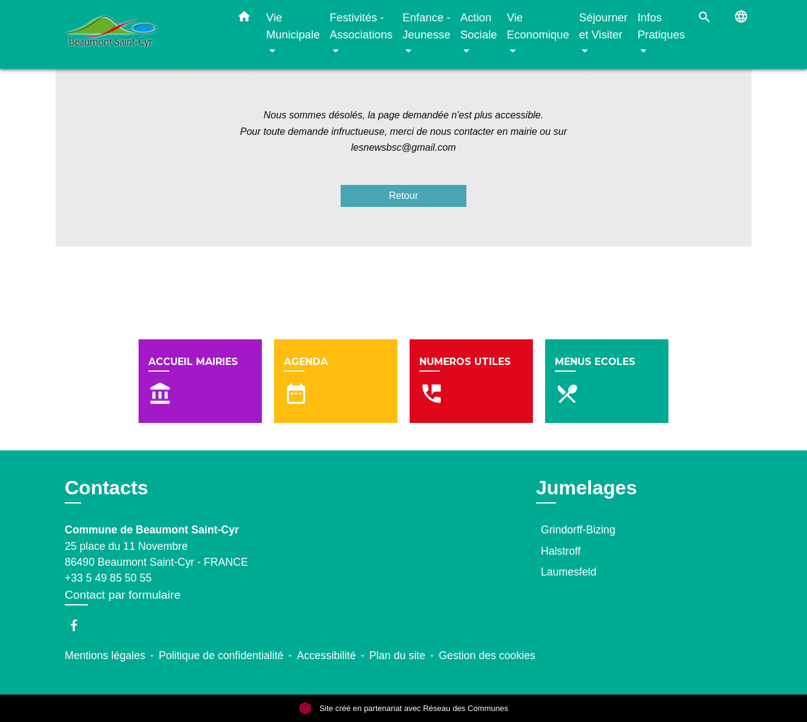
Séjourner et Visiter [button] (603, 26)
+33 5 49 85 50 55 (108, 578)
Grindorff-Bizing (578, 530)
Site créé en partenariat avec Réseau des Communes (403, 708)
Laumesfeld (568, 572)
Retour (403, 195)
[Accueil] (141, 34)
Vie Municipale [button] (293, 26)
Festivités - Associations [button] (361, 26)
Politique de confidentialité (221, 655)
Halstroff (561, 551)
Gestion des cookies (487, 655)
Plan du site (397, 655)
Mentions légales (105, 655)
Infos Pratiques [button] (661, 26)
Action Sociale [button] (478, 26)
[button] (244, 19)
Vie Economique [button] (538, 26)
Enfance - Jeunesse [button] (426, 26)
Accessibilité (326, 655)
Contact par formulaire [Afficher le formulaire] (123, 594)
